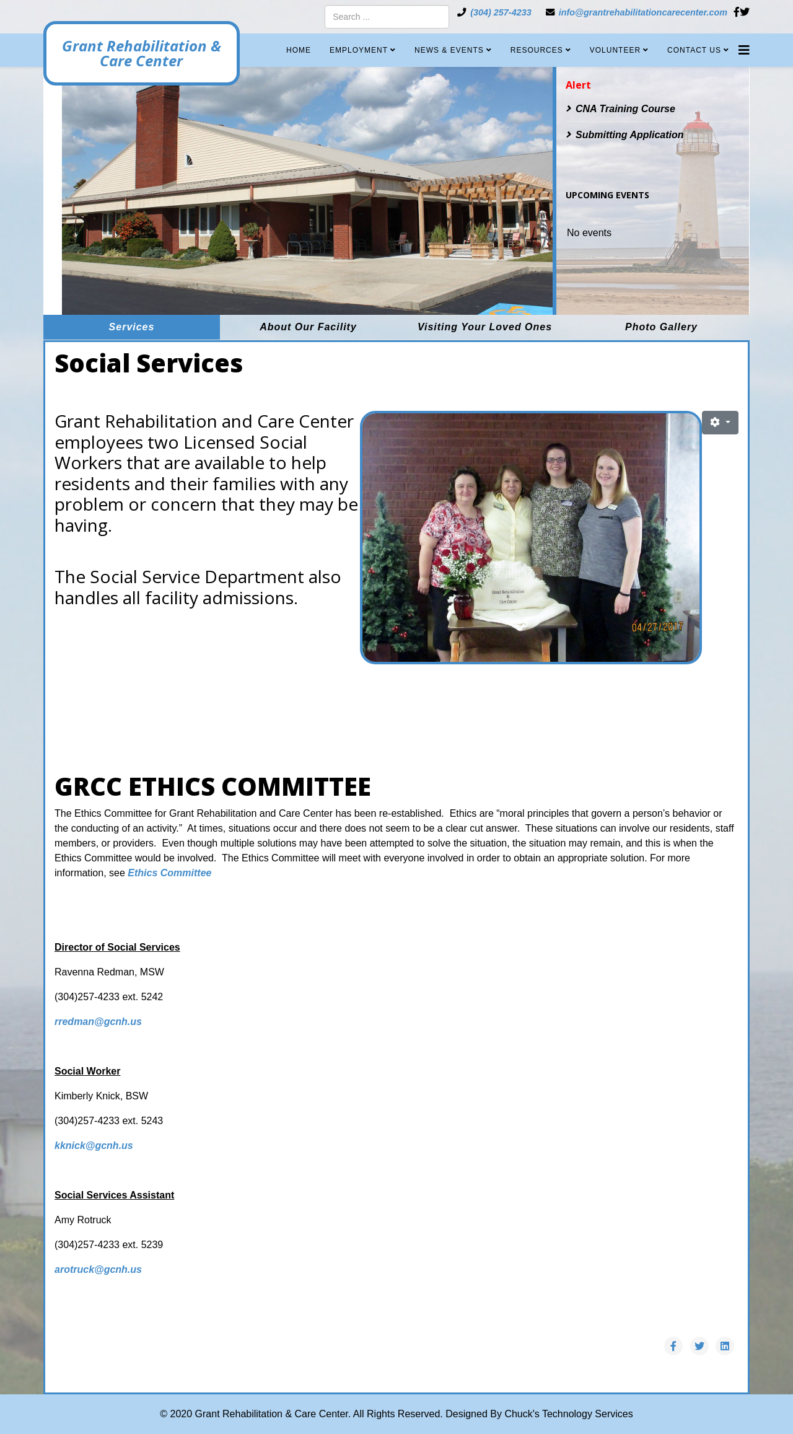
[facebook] (737, 12)
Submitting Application (630, 135)
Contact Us (694, 50)
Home (298, 50)
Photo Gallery (661, 327)
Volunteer (615, 50)
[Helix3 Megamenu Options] (744, 45)
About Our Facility (308, 327)
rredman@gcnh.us (99, 1021)
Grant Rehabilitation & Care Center (146, 53)
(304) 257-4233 (500, 12)
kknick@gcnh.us (94, 1145)
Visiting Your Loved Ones (485, 327)
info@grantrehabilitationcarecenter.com (643, 12)
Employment (359, 50)
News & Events (449, 50)
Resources (536, 50)
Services (132, 327)
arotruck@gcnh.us (98, 1269)
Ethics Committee (169, 873)
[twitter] (745, 12)
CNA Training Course (625, 108)
